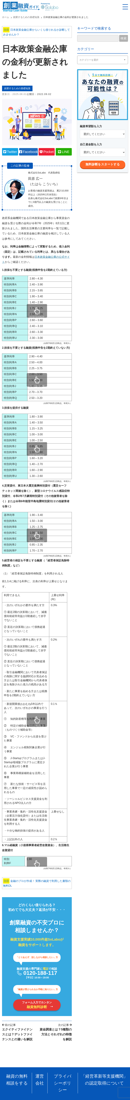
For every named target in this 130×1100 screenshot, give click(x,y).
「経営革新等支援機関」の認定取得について (104, 1079)
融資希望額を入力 (91, 126)
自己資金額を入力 (91, 144)
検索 (124, 38)
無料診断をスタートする (102, 164)
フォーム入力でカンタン (37, 1006)
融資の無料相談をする (17, 1079)
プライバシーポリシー (62, 1079)
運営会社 (39, 1079)
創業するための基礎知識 (19, 88)
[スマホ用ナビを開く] (125, 7)
